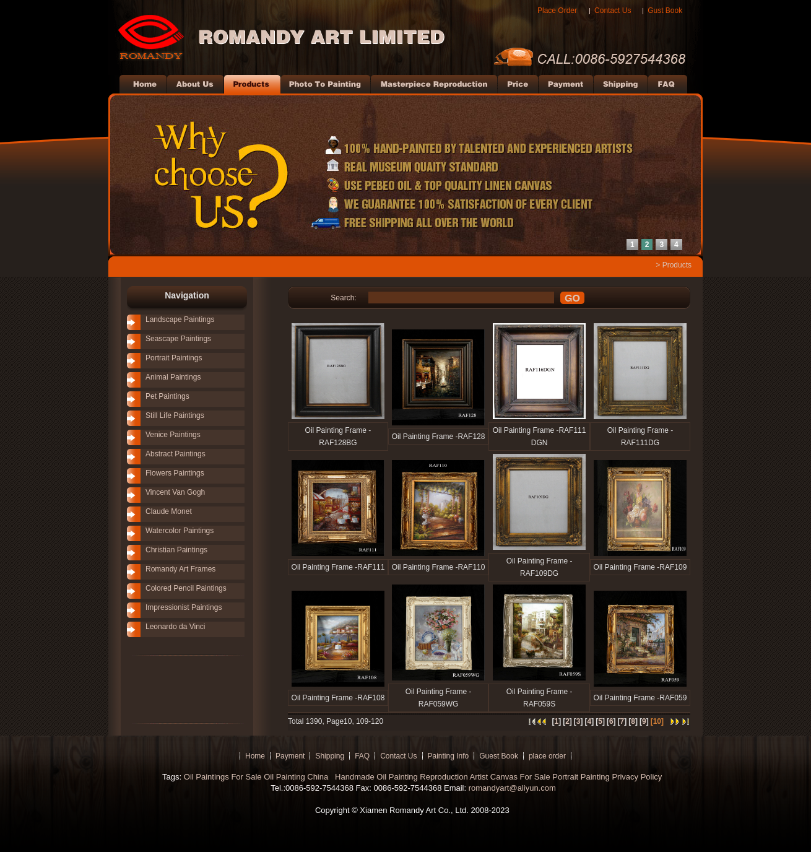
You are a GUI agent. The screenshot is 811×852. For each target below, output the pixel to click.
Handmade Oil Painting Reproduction (399, 776)
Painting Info (448, 756)
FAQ (362, 756)
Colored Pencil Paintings (186, 588)
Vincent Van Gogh (175, 492)
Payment (290, 756)
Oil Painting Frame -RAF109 (640, 567)
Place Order (557, 10)
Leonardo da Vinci (175, 626)
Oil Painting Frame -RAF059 (640, 697)
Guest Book (498, 756)
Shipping (329, 756)
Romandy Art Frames (180, 569)
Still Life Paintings (174, 415)
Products (677, 265)
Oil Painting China (297, 776)
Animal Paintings (173, 377)
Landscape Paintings (179, 319)
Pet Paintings (167, 396)
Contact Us (612, 10)
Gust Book (665, 10)
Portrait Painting (581, 776)
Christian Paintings (176, 550)
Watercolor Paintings (179, 530)
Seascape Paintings (178, 338)
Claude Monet (168, 511)
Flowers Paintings (174, 473)
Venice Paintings (173, 434)
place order (547, 756)
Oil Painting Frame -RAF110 (438, 567)
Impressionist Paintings (183, 607)
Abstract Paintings (175, 454)
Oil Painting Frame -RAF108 (338, 697)
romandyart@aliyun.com (512, 788)
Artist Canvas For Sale (510, 776)
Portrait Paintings (173, 358)
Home (255, 756)
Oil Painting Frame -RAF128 (438, 436)
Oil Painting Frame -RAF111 (338, 567)
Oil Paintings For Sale (223, 776)
